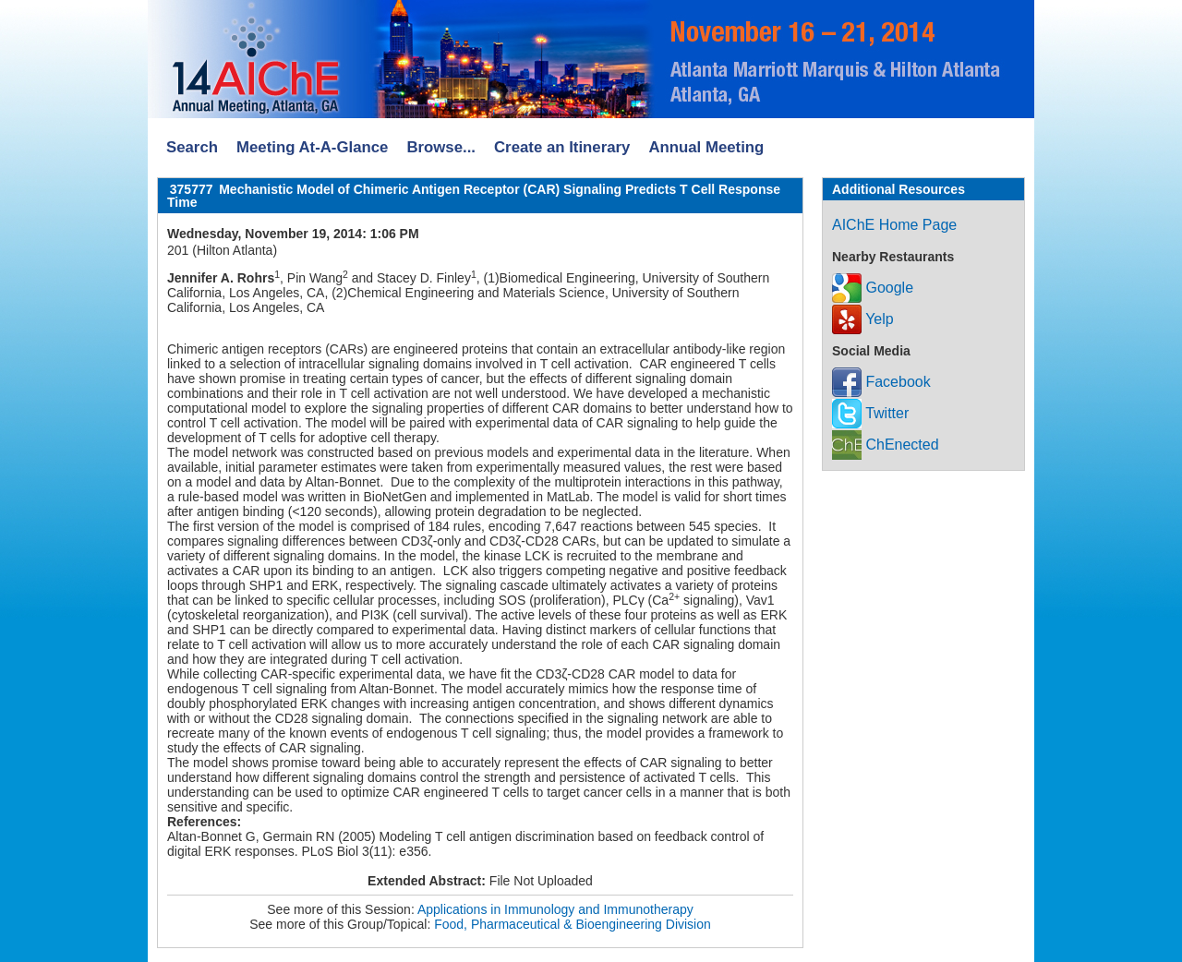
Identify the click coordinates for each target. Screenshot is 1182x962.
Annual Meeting (706, 147)
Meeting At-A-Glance (312, 147)
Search (192, 147)
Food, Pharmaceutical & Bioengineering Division (572, 924)
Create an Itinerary (562, 147)
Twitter (870, 413)
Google (872, 287)
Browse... (441, 147)
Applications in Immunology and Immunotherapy (555, 909)
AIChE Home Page (894, 225)
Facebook (881, 382)
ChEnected (885, 444)
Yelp (863, 319)
